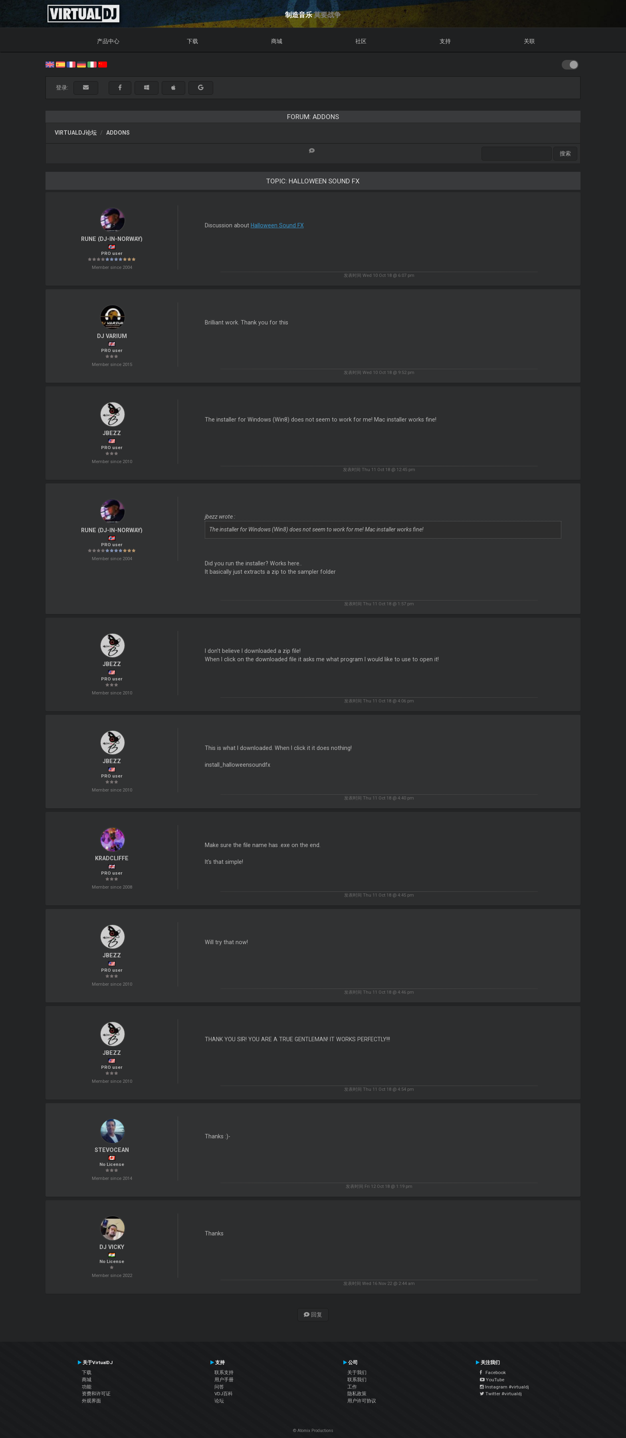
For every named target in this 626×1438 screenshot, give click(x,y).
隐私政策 (356, 1393)
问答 (219, 1387)
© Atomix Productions (313, 1430)
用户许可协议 (361, 1401)
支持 (445, 41)
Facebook (493, 1372)
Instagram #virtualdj (504, 1387)
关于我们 (356, 1372)
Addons (118, 132)
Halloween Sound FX (277, 225)
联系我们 (356, 1379)
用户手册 (224, 1379)
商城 (276, 41)
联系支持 (224, 1372)
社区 (360, 41)
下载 (192, 41)
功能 (86, 1387)
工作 (352, 1387)
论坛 (219, 1401)
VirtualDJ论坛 (76, 132)
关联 (529, 41)
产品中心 (108, 41)
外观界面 (91, 1401)
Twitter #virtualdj (501, 1393)
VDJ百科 (223, 1393)
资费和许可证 (96, 1393)
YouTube (492, 1379)
